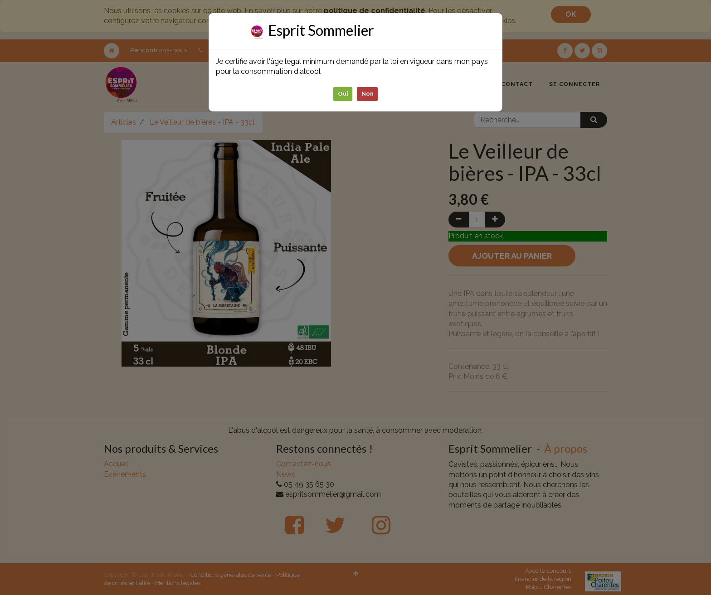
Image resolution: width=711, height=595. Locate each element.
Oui (343, 93)
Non (367, 93)
